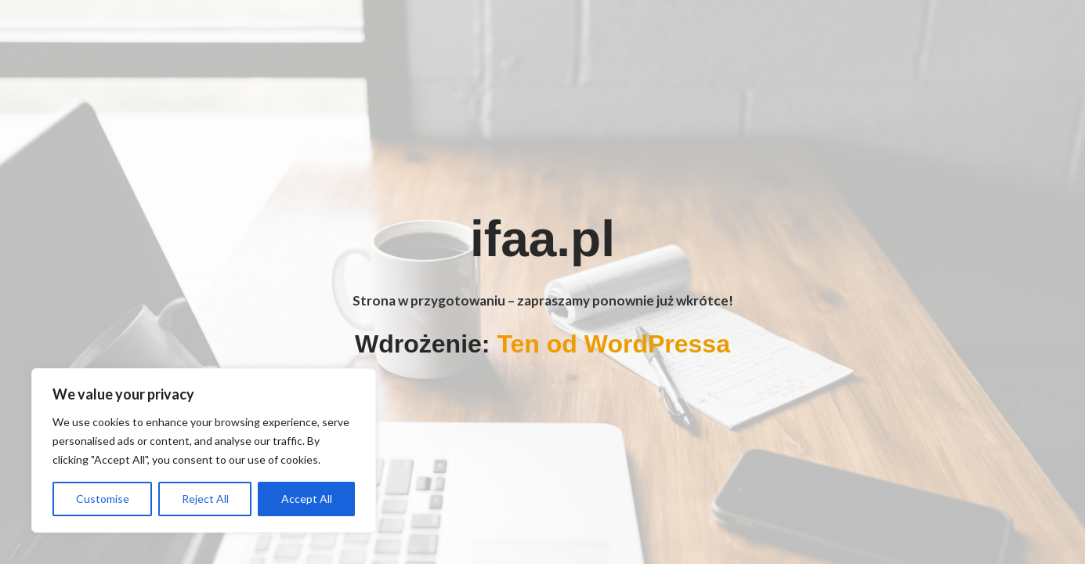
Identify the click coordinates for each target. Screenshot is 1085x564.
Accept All (306, 498)
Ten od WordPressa (613, 344)
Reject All (205, 498)
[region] (203, 450)
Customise (102, 498)
